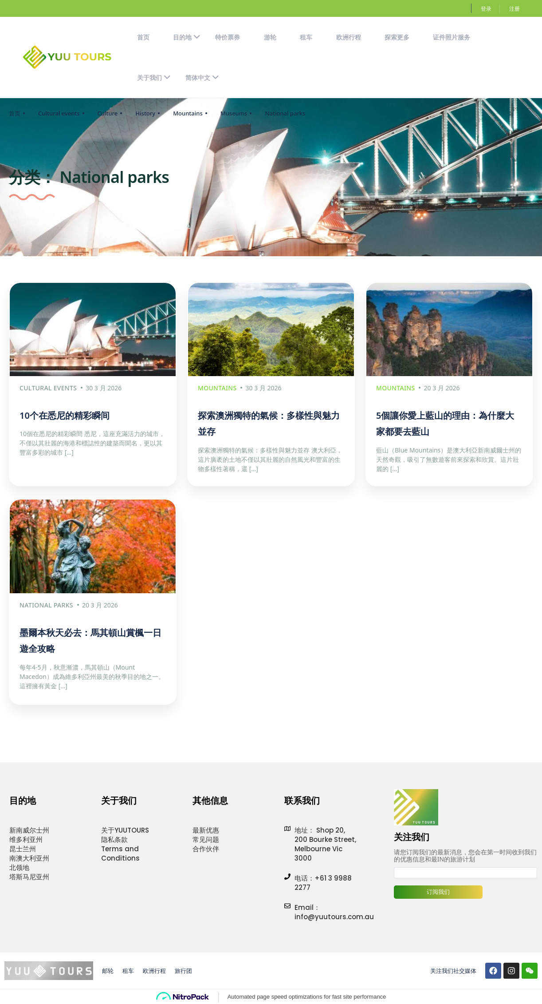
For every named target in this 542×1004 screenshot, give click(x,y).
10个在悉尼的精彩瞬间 (65, 415)
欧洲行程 (348, 37)
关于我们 (154, 77)
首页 (143, 37)
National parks (285, 113)
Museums (233, 113)
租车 (306, 37)
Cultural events (59, 113)
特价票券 (227, 37)
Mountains (188, 113)
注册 (514, 8)
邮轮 (108, 969)
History (145, 113)
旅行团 (183, 969)
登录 (486, 8)
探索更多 (397, 37)
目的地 (186, 37)
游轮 (270, 37)
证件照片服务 (451, 37)
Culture (108, 113)
